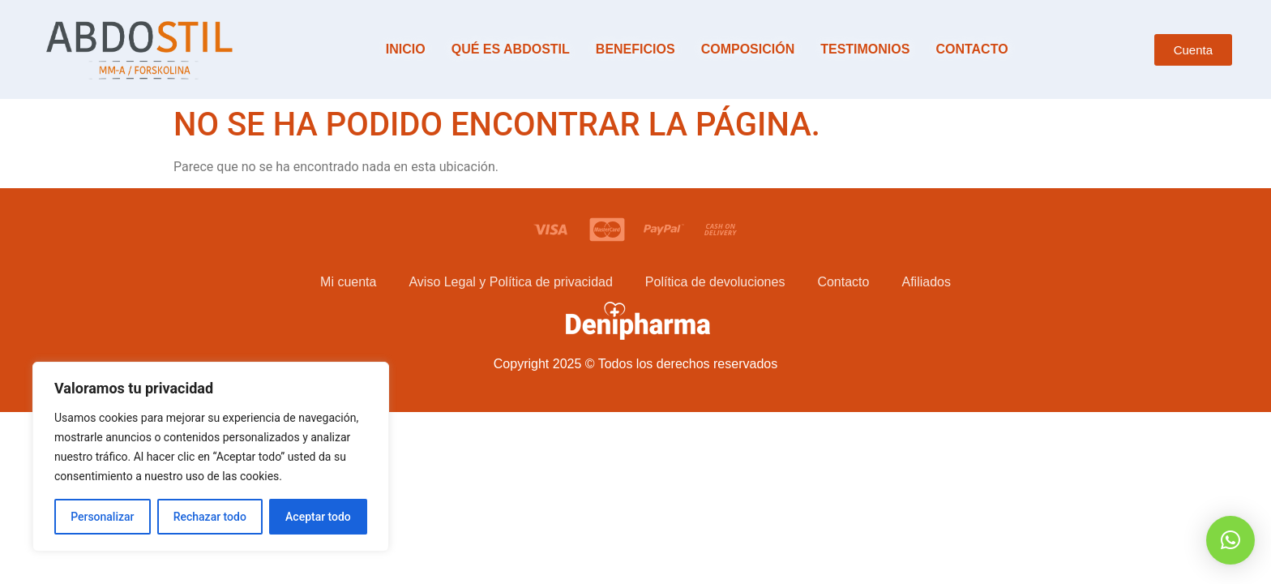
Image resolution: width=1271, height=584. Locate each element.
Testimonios (864, 49)
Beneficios (635, 49)
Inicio (406, 49)
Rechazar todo (209, 516)
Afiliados (925, 282)
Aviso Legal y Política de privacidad (510, 282)
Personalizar (102, 516)
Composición (748, 49)
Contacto (971, 49)
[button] (1230, 540)
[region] (210, 457)
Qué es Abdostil (510, 49)
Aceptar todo (318, 516)
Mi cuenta (348, 282)
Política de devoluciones (715, 282)
